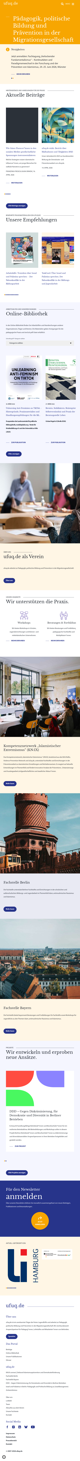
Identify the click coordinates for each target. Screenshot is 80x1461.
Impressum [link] (10, 1433)
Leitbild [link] (9, 1401)
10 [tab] (16, 294)
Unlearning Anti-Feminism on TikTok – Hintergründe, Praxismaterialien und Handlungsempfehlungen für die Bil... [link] (24, 411)
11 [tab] (17, 294)
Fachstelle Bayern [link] (12, 1380)
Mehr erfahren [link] (18, 641)
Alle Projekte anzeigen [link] (16, 1173)
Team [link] (8, 1404)
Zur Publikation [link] (18, 442)
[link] (11, 3)
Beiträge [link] (9, 1350)
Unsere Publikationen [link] (14, 1357)
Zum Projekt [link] (20, 1146)
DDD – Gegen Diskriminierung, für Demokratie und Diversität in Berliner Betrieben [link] (35, 1115)
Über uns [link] (9, 580)
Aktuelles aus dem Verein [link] (15, 1408)
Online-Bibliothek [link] (12, 1353)
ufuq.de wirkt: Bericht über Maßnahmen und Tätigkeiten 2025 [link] (57, 150)
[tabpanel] (22, 150)
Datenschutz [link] (11, 1437)
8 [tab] (13, 294)
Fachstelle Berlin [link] (12, 1376)
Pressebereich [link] (11, 1441)
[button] (4, 1457)
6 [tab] (11, 294)
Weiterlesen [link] (16, 183)
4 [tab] (8, 294)
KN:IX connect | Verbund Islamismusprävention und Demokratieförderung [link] (33, 1372)
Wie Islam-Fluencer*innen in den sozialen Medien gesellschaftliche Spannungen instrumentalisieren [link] (21, 151)
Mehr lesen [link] (10, 784)
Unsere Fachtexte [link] (12, 1411)
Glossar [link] (8, 1360)
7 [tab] (12, 294)
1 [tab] (11, 78)
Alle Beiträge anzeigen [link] (16, 206)
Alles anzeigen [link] (13, 454)
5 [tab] (9, 294)
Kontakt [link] (9, 1415)
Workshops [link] (24, 622)
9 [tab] (15, 294)
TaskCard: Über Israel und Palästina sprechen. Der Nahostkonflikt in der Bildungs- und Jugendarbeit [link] (56, 278)
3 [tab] (7, 294)
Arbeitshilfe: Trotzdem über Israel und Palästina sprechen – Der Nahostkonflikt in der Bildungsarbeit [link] (21, 278)
